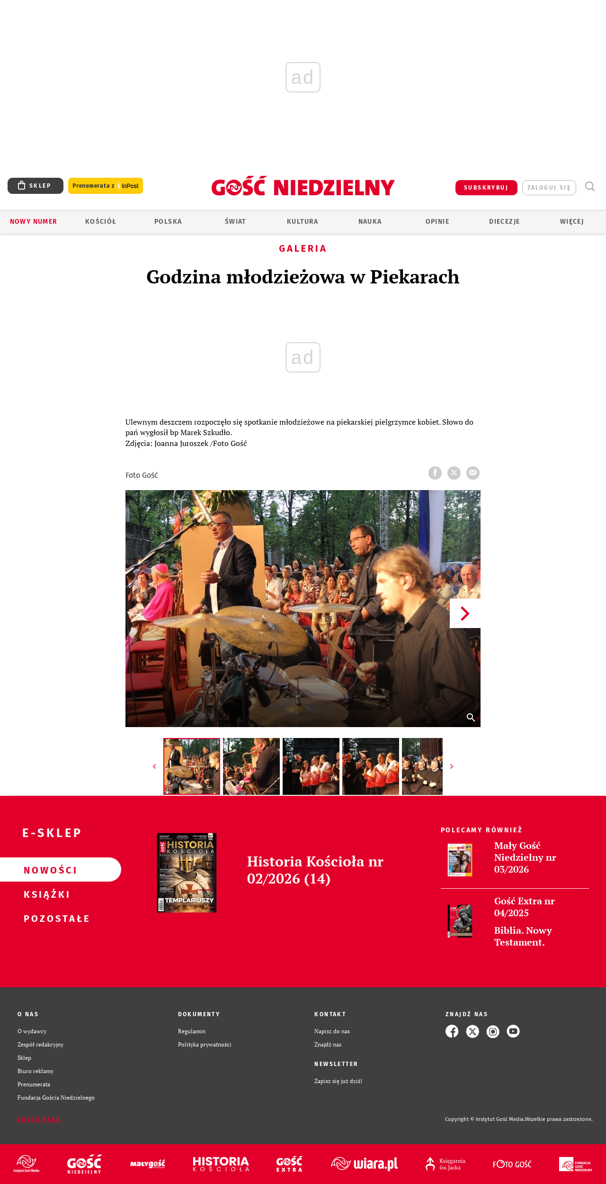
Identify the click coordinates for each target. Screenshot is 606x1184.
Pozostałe (45, 918)
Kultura (303, 222)
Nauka (370, 222)
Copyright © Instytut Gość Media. (485, 1119)
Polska (168, 222)
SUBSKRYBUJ (486, 187)
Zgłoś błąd (39, 1119)
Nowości (45, 870)
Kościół (101, 222)
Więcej (572, 222)
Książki (45, 894)
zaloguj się (549, 187)
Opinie (437, 222)
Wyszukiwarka (589, 186)
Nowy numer (34, 222)
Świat (235, 222)
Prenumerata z (105, 186)
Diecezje (504, 222)
